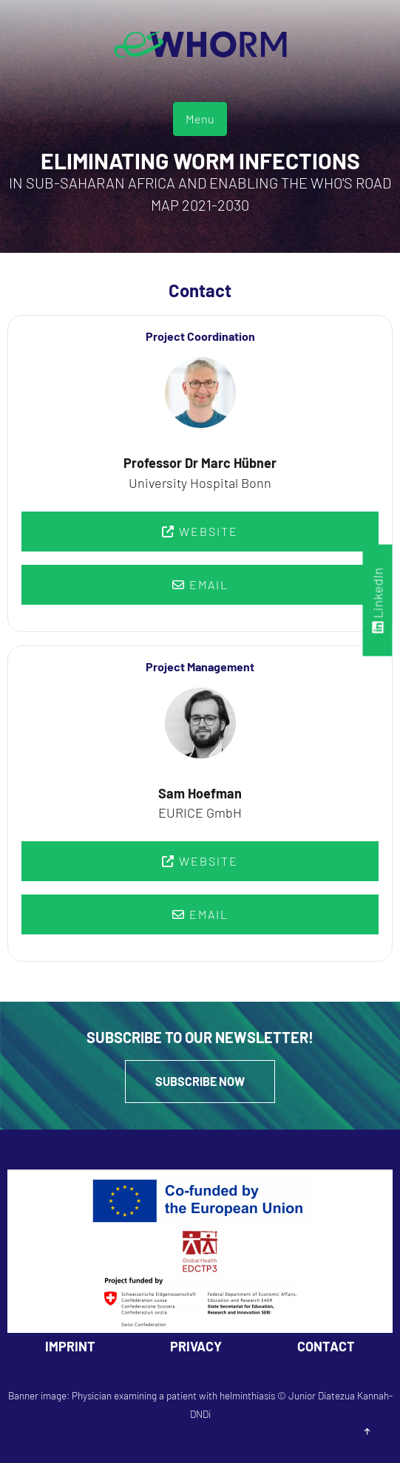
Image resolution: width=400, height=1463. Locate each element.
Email (200, 584)
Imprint (70, 1346)
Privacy (196, 1346)
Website (200, 531)
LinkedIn (378, 600)
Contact (326, 1346)
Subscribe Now (200, 1081)
